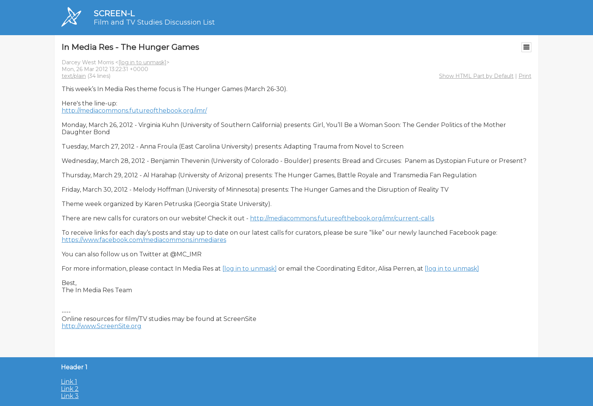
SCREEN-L (114, 13)
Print (524, 76)
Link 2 (70, 388)
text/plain (74, 76)
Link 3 (70, 396)
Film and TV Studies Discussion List (154, 22)
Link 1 (69, 381)
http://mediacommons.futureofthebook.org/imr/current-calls (342, 218)
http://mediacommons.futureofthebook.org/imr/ (134, 110)
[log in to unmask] (142, 62)
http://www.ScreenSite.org (101, 326)
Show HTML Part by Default (476, 76)
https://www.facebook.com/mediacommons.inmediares (144, 239)
